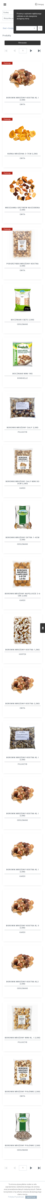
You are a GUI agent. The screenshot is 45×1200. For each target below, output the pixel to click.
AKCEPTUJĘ (31, 1197)
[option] (22, 87)
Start (5, 28)
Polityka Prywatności (16, 1197)
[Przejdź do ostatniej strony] (39, 50)
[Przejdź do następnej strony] (31, 50)
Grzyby (11, 28)
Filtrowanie (22, 43)
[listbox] (26, 28)
